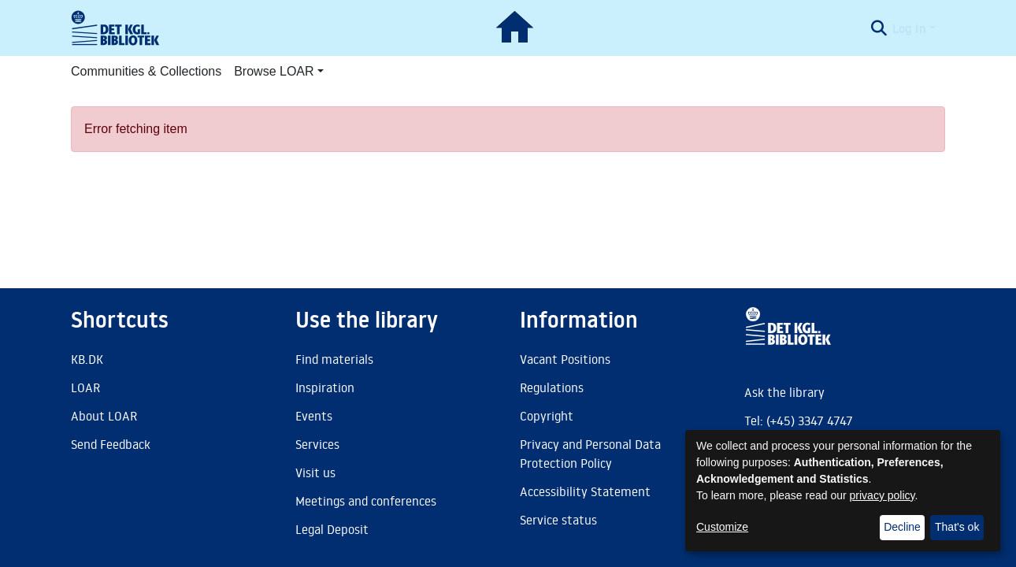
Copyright (546, 416)
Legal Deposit (332, 529)
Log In (909, 28)
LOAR (85, 387)
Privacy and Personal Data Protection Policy (590, 453)
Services (317, 444)
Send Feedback (110, 444)
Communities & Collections (146, 71)
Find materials (334, 359)
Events (313, 416)
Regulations (552, 387)
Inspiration (324, 387)
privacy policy (882, 495)
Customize (722, 527)
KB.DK (87, 359)
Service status (558, 520)
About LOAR (104, 416)
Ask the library (784, 392)
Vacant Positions (565, 359)
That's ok (957, 527)
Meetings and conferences (365, 501)
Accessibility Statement (585, 491)
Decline (902, 527)
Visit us (315, 472)
